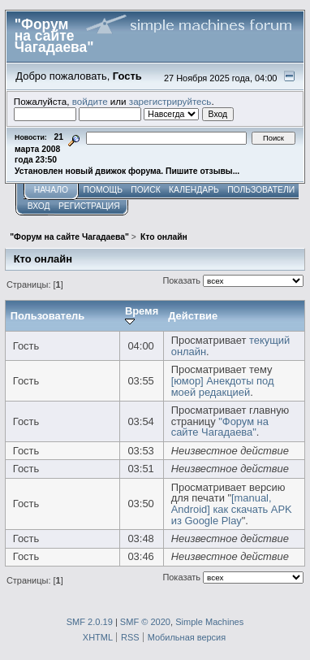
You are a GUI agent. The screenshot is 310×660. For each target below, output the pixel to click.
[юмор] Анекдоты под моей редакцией (222, 386)
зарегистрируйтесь (170, 101)
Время (141, 316)
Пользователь (48, 316)
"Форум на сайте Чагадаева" (220, 427)
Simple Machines (209, 622)
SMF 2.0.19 (90, 622)
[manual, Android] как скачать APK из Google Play (231, 509)
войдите (90, 101)
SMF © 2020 (145, 622)
